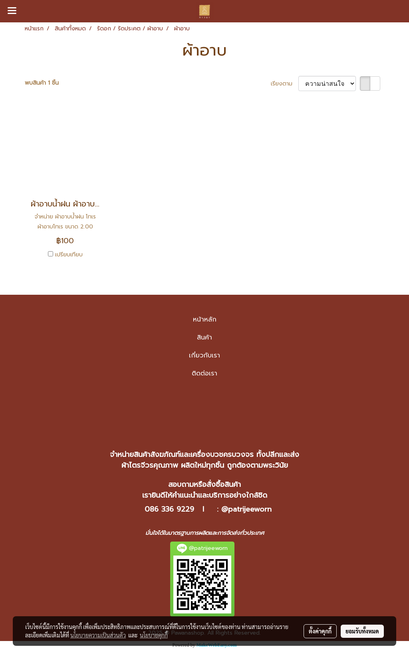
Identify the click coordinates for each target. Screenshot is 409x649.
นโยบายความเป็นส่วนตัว (98, 635)
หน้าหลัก (204, 319)
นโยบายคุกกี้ (154, 635)
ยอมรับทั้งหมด (362, 631)
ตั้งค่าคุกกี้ (320, 631)
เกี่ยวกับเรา (204, 355)
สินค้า (204, 337)
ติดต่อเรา (204, 373)
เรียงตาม (284, 83)
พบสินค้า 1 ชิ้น (42, 83)
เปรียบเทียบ (69, 254)
